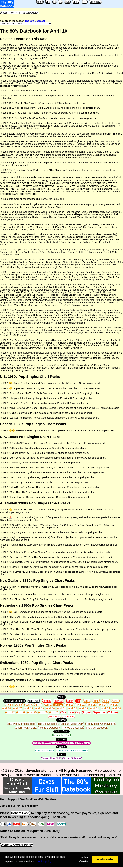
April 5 (9, 704)
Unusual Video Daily (72, 723)
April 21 (61, 708)
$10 (16, 824)
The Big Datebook (48, 723)
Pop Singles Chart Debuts (100, 723)
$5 (9, 824)
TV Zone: (61, 739)
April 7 (28, 704)
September (99, 712)
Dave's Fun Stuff (61, 735)
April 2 (96, 700)
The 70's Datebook (96, 727)
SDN (67, 1)
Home (39, 1)
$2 (2, 824)
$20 (24, 824)
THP (84, 1)
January (46, 700)
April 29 (32, 712)
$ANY (61, 824)
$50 (33, 824)
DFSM (76, 1)
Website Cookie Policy (17, 844)
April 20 (50, 708)
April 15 (113, 704)
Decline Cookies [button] (83, 859)
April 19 (39, 708)
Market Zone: (61, 731)
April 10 (58, 704)
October (112, 712)
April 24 (94, 708)
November (54, 716)
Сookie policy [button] (44, 861)
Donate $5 (95, 1)
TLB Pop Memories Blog (21, 723)
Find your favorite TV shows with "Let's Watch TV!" (61, 743)
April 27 (10, 712)
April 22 (72, 708)
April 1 (86, 700)
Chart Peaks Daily (26, 727)
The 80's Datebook (35, 21)
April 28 (21, 712)
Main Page (34, 700)
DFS (47, 1)
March (69, 700)
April (78, 700)
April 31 (54, 712)
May (63, 712)
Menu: (61, 697)
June (71, 712)
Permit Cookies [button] (105, 859)
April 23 (83, 708)
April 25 (105, 708)
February (59, 700)
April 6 (18, 704)
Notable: (61, 746)
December (68, 716)
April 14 (102, 704)
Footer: (61, 754)
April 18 (28, 708)
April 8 (38, 704)
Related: (61, 720)
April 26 (116, 708)
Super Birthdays (72, 758)
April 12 (80, 704)
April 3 (105, 700)
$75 (41, 824)
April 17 (17, 708)
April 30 (43, 712)
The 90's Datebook (73, 727)
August (87, 712)
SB (54, 1)
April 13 (91, 704)
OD (60, 1)
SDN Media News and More (72, 750)
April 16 (6, 708)
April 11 (69, 704)
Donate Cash (20, 813)
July (78, 712)
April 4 (115, 700)
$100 (50, 824)
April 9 (47, 704)
